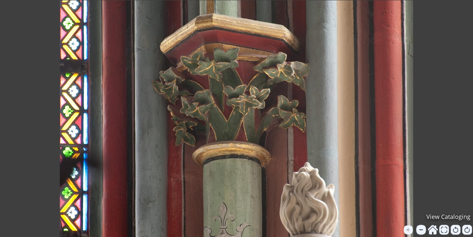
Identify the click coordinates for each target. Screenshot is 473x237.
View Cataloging (448, 217)
